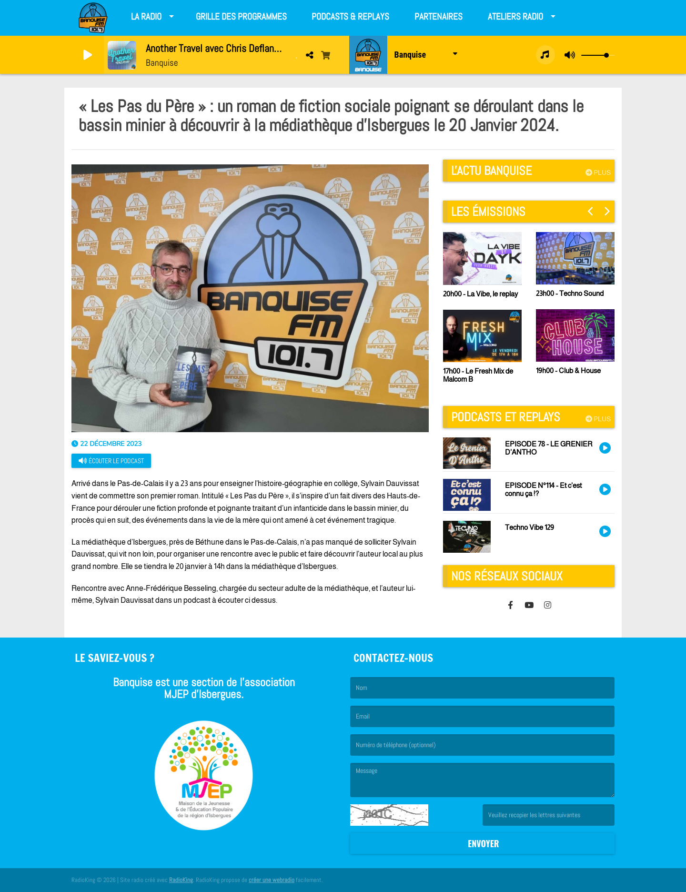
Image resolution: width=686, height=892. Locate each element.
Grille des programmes (241, 16)
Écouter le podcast (111, 460)
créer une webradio (271, 880)
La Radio (146, 16)
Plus (598, 172)
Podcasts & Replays (350, 16)
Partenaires (438, 16)
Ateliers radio (515, 16)
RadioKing (181, 880)
